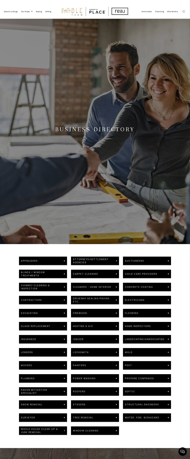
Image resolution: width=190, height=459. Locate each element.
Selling (48, 11)
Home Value (146, 11)
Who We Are (172, 11)
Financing (159, 11)
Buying (39, 11)
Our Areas (27, 11)
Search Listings (11, 11)
